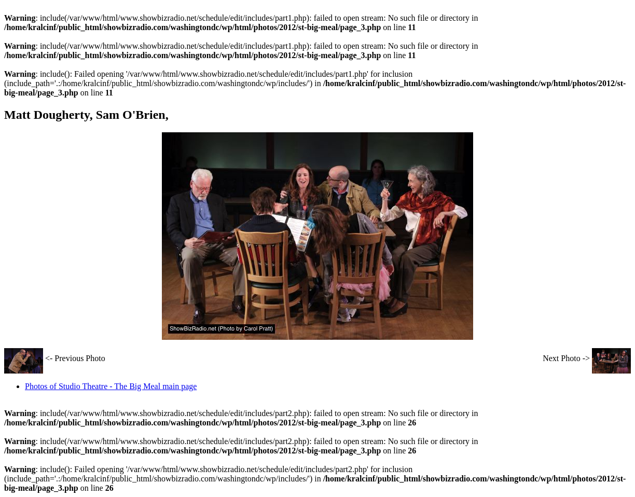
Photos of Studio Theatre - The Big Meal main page (111, 386)
